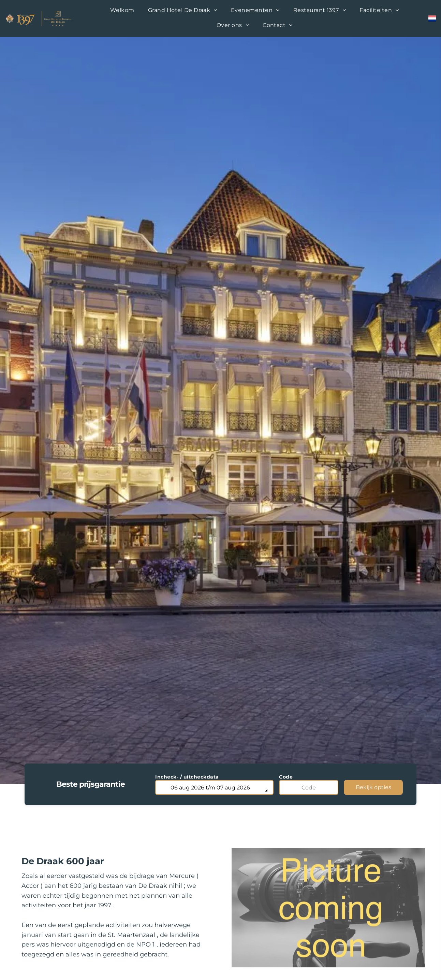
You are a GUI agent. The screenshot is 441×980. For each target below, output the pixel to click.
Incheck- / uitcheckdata (187, 777)
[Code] (308, 787)
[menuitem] (122, 10)
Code (286, 777)
